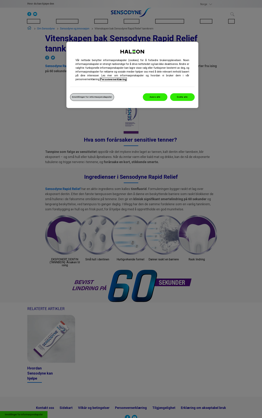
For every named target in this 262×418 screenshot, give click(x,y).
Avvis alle (155, 97)
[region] (132, 75)
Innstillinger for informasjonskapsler (92, 97)
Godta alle (182, 97)
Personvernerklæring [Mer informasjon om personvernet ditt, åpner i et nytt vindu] (113, 79)
